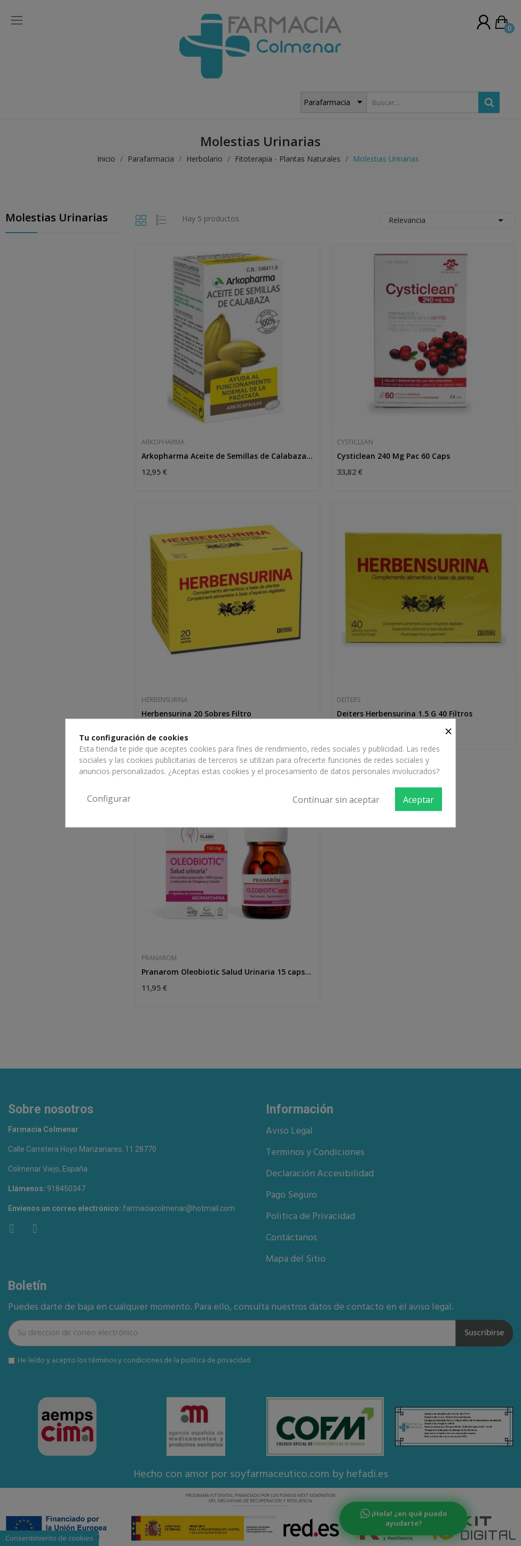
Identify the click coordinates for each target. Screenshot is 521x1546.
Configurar (109, 798)
